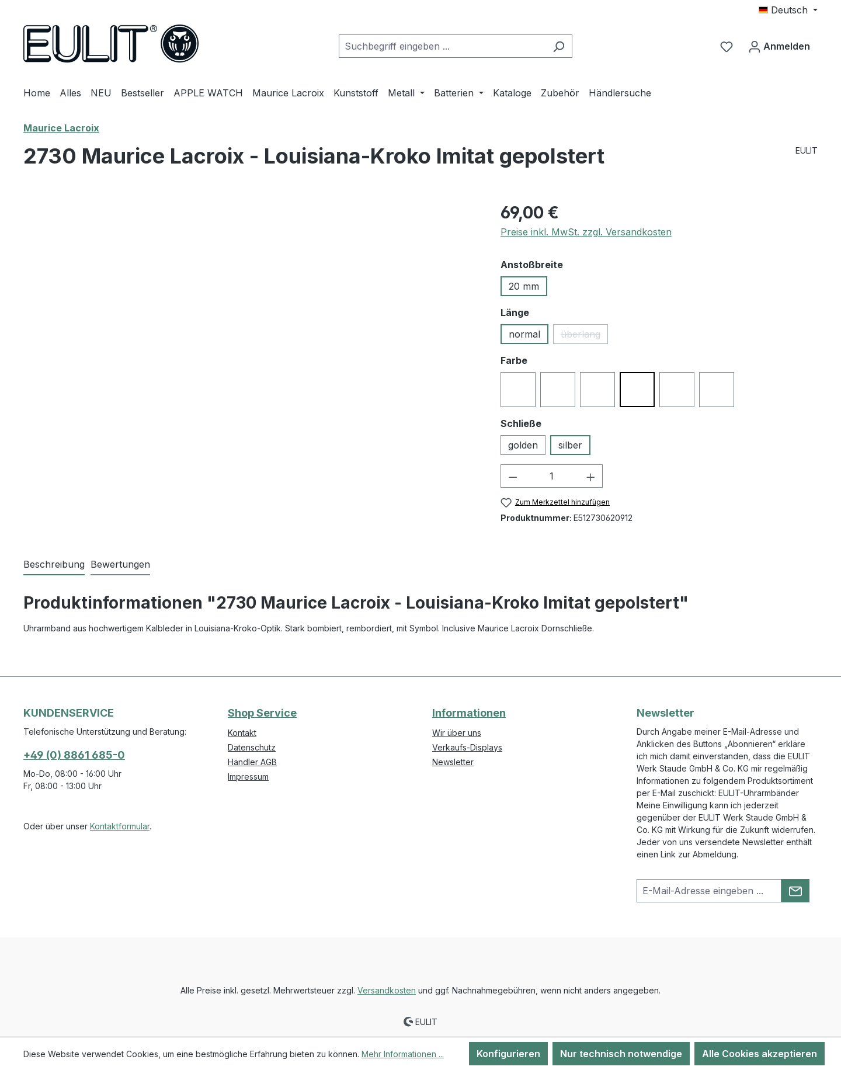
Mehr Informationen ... (403, 1054)
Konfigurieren (508, 1053)
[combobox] (442, 46)
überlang (584, 336)
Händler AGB (252, 762)
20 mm (524, 286)
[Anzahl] (551, 476)
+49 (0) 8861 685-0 (74, 755)
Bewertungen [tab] (120, 564)
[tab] (54, 564)
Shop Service (262, 713)
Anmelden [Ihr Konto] (779, 44)
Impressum (248, 776)
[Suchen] (558, 46)
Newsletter (453, 762)
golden (523, 445)
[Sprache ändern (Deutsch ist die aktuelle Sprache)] (788, 10)
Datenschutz (252, 747)
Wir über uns (456, 733)
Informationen (469, 713)
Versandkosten (386, 990)
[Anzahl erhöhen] (591, 476)
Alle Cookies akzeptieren (759, 1053)
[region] (250, 325)
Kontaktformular (120, 826)
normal (524, 334)
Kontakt (242, 733)
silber (570, 445)
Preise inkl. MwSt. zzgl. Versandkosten (586, 232)
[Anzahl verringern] (513, 476)
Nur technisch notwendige (621, 1053)
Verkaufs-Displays (467, 747)
